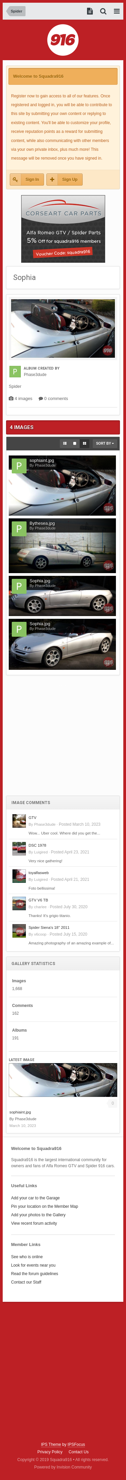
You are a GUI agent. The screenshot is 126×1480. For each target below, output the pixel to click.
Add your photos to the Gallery (38, 1215)
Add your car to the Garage (35, 1198)
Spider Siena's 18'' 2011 (49, 927)
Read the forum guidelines (34, 1273)
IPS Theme (51, 1444)
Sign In (32, 179)
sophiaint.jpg (20, 1112)
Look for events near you (33, 1265)
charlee (40, 907)
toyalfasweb (39, 873)
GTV (32, 818)
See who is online (27, 1256)
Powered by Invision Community (63, 1467)
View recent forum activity (34, 1223)
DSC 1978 (37, 845)
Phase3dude (44, 824)
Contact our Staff (26, 1282)
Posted (79, 824)
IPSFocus (76, 1444)
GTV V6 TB (38, 900)
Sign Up (69, 179)
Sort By (105, 443)
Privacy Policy (49, 1452)
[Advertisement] (63, 739)
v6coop (40, 934)
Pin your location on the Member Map (44, 1206)
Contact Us (78, 1452)
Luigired (41, 852)
